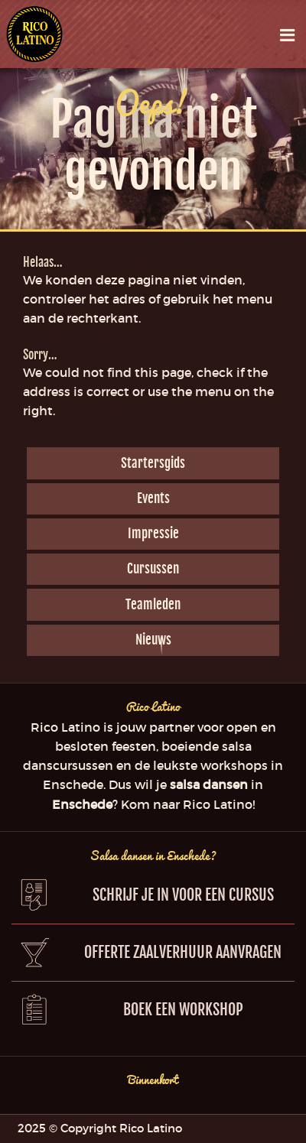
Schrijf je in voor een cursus (183, 894)
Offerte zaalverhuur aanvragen (183, 952)
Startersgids (153, 463)
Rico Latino (34, 34)
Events (153, 498)
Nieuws (153, 640)
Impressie (153, 533)
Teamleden (153, 604)
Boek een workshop (183, 1009)
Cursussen (153, 568)
